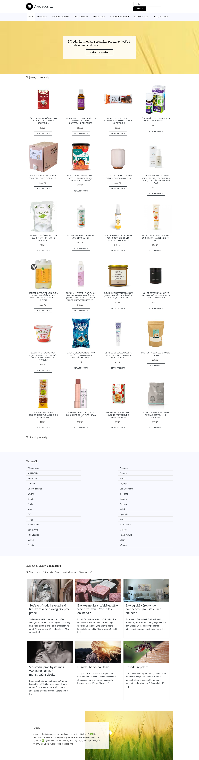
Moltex (32, 502)
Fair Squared (110, 497)
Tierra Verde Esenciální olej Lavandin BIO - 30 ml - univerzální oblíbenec (81, 120)
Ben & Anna (34, 497)
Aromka (145, 483)
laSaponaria (147, 492)
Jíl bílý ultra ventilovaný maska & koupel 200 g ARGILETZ (156, 415)
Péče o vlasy (99, 17)
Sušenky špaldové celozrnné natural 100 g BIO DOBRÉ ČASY (43, 415)
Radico (70, 492)
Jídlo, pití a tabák (161, 17)
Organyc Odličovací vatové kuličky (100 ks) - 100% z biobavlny (43, 238)
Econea (70, 483)
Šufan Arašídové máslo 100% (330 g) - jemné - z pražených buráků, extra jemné (118, 295)
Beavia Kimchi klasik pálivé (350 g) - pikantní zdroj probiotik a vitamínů (80, 178)
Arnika (107, 483)
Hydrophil (146, 487)
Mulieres (70, 497)
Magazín (90, 739)
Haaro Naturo (148, 497)
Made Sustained (36, 478)
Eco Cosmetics (73, 478)
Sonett (32, 483)
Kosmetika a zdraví (60, 17)
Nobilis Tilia (110, 468)
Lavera (108, 478)
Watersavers (34, 468)
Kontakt (148, 745)
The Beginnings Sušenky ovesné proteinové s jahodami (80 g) (118, 415)
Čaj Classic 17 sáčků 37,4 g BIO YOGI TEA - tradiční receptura (43, 120)
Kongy (32, 492)
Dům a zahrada (81, 17)
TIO (106, 487)
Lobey (69, 502)
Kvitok (69, 487)
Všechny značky (93, 734)
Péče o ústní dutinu (119, 17)
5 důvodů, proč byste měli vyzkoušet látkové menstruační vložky (46, 626)
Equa (69, 473)
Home (30, 17)
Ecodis (108, 502)
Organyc (146, 473)
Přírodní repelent (137, 623)
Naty (31, 487)
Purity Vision (110, 492)
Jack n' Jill (33, 473)
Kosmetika (42, 17)
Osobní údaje (151, 734)
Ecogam (146, 468)
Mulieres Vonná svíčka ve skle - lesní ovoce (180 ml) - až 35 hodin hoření (156, 295)
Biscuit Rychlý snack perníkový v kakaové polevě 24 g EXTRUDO (118, 120)
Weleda (145, 502)
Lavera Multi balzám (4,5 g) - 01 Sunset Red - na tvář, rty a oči (81, 415)
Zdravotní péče (141, 17)
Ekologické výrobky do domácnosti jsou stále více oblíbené (143, 565)
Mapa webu (91, 745)
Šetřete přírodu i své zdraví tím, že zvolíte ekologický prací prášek (50, 565)
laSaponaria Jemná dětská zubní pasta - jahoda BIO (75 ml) (155, 238)
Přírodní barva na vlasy (93, 623)
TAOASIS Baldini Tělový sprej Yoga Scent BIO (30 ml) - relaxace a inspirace (118, 238)
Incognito (146, 478)
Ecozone (71, 468)
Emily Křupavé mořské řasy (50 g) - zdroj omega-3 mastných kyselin (81, 355)
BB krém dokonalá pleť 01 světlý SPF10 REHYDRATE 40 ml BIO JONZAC (118, 355)
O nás (147, 739)
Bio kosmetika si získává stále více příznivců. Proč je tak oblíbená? (97, 565)
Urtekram (109, 473)
